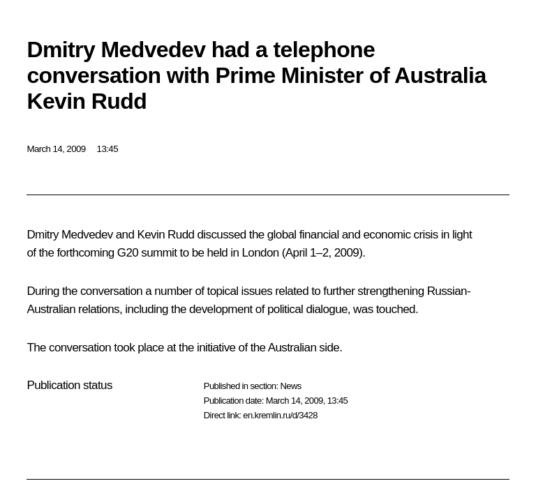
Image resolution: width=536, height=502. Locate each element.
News (290, 386)
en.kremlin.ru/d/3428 (280, 415)
